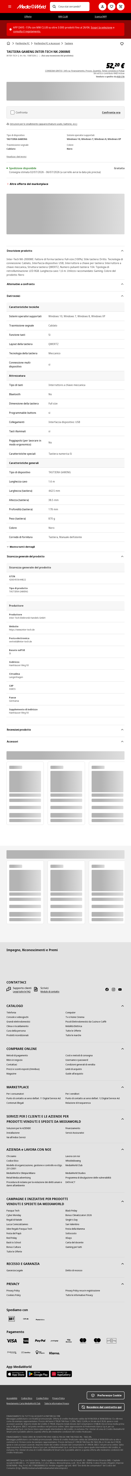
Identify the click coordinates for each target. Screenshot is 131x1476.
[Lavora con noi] (73, 1156)
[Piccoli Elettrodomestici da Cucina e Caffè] (86, 1021)
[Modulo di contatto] (50, 991)
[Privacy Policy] (13, 1290)
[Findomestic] (11, 1352)
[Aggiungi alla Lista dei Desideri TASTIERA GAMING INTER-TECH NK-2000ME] (122, 43)
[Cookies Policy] (13, 1295)
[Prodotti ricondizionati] (17, 1035)
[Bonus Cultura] (13, 1247)
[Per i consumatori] (15, 1093)
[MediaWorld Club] (74, 1165)
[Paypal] (40, 1340)
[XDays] (69, 1238)
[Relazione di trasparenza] (78, 1103)
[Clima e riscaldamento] (17, 1026)
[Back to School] (13, 1242)
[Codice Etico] (12, 1160)
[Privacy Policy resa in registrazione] (83, 1290)
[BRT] (11, 1318)
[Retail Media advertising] (18, 1177)
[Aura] (111, 1340)
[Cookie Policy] (42, 1398)
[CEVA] (26, 1318)
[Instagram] (115, 989)
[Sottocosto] (71, 1233)
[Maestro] (97, 1340)
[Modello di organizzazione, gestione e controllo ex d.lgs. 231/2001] (36, 1167)
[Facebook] (108, 989)
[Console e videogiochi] (17, 1017)
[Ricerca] (54, 6)
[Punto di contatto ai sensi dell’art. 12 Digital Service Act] (93, 1098)
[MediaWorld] (31, 7)
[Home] (8, 43)
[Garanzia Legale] (14, 1270)
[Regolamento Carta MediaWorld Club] (23, 1403)
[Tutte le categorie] (9, 6)
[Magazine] (11, 1073)
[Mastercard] (83, 1340)
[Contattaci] (11, 1064)
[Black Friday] (71, 1210)
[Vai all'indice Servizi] (16, 1137)
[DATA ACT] (70, 1182)
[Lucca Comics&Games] (17, 1224)
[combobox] (72, 6)
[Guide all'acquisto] (74, 1073)
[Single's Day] (72, 1219)
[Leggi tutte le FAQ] (21, 991)
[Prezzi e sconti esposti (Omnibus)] (23, 1069)
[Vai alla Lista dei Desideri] (111, 6)
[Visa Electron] (69, 1340)
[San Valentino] (72, 1224)
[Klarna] (54, 1353)
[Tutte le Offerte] (73, 1030)
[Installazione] (13, 1132)
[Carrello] (121, 6)
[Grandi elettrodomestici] (18, 1021)
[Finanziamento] (73, 1128)
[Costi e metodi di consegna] (79, 1055)
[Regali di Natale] (14, 1219)
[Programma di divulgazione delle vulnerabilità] (88, 1177)
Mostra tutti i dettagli (20, 546)
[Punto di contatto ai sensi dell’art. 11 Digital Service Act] (33, 1098)
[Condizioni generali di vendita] (80, 1064)
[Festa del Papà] (13, 1233)
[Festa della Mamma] (75, 1228)
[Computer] (71, 1012)
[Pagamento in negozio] (40, 1352)
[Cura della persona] (16, 1030)
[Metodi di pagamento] (17, 1055)
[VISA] (11, 1340)
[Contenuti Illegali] (15, 1103)
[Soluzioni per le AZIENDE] (18, 1128)
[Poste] (40, 1319)
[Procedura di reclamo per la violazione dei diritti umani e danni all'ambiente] (36, 1184)
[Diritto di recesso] (74, 1270)
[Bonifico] (26, 1352)
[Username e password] (77, 1060)
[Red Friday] (11, 1238)
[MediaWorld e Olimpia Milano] (20, 1173)
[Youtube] (121, 989)
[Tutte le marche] (73, 1035)
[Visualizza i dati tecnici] (16, 156)
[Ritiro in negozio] (14, 1060)
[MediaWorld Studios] (76, 1173)
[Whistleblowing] (73, 1160)
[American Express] (26, 1340)
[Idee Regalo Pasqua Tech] (19, 1228)
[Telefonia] (11, 1012)
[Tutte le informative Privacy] (79, 1295)
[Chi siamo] (11, 1156)
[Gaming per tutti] (74, 1247)
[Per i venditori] (72, 1093)
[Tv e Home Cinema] (75, 1017)
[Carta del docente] (74, 1242)
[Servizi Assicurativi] (75, 1132)
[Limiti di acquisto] (74, 1069)
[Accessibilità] (11, 1398)
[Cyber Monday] (13, 1215)
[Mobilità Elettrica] (74, 1026)
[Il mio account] (102, 6)
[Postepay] (54, 1340)
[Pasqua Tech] (12, 1210)
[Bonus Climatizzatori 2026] (79, 1215)
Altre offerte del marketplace (27, 184)
